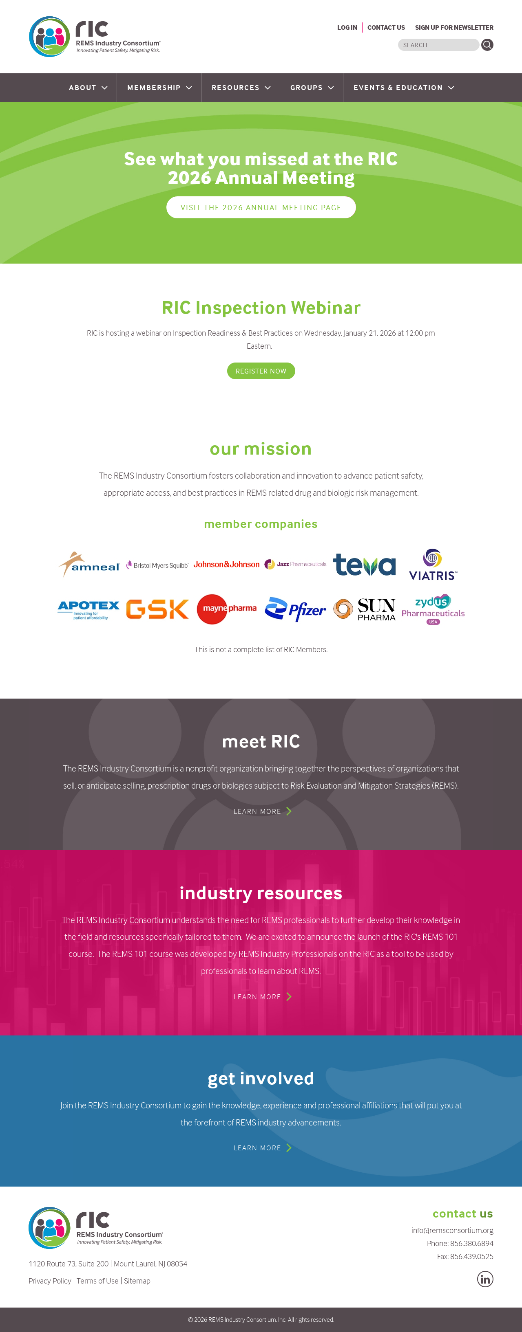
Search (487, 45)
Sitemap (137, 1280)
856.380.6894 (471, 1243)
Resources (237, 87)
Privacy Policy (50, 1280)
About (84, 87)
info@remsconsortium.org (452, 1230)
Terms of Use (98, 1280)
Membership (155, 87)
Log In (347, 27)
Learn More (257, 811)
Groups (307, 87)
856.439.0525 (471, 1256)
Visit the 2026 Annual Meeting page (261, 207)
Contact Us (386, 27)
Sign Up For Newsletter (454, 27)
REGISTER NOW (261, 371)
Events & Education (400, 87)
